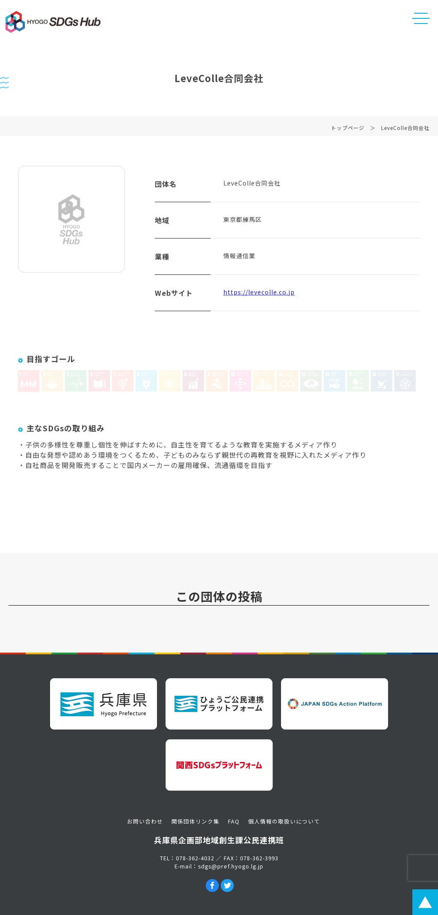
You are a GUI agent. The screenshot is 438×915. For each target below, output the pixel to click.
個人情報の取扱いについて (284, 821)
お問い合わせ (145, 821)
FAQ (234, 821)
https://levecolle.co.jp (259, 295)
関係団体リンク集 (195, 821)
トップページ (347, 131)
